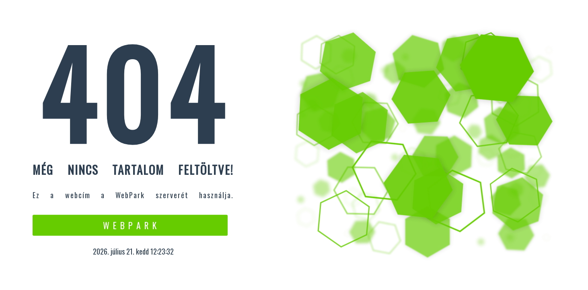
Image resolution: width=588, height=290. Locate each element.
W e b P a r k (130, 225)
